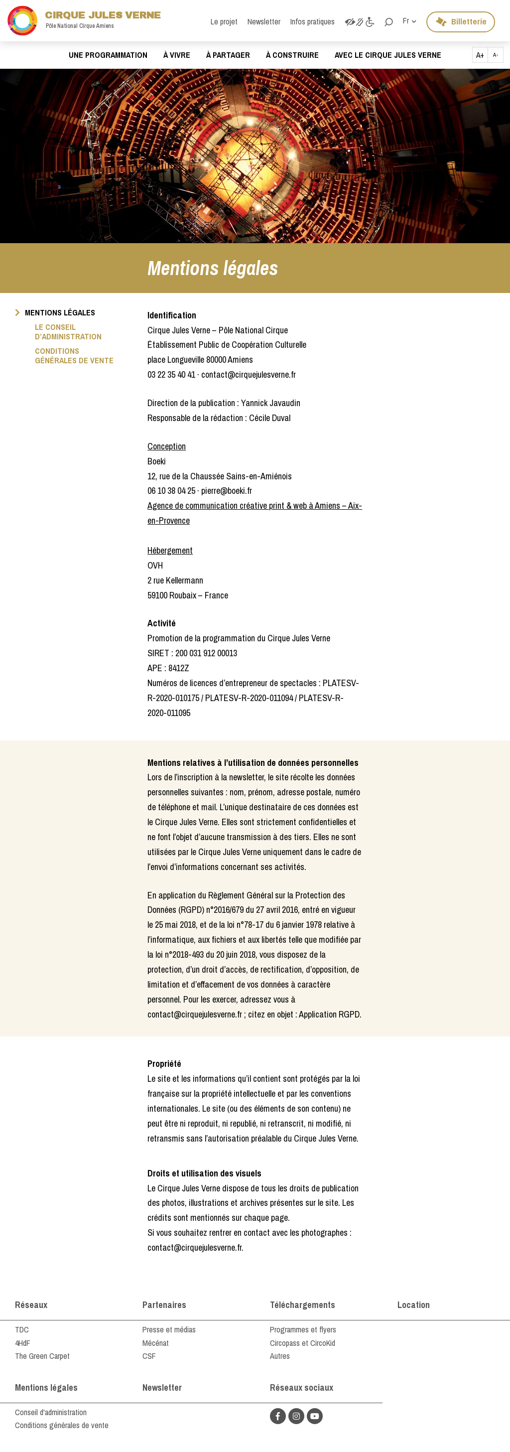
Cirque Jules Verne (84, 20)
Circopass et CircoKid (302, 1342)
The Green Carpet (42, 1355)
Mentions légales (46, 1387)
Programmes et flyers (303, 1329)
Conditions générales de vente (62, 1425)
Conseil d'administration (51, 1412)
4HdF (22, 1342)
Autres (280, 1355)
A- (496, 54)
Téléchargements (302, 1305)
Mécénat (155, 1342)
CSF (149, 1355)
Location (413, 1305)
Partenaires (164, 1305)
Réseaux (31, 1305)
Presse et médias (169, 1329)
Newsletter (162, 1387)
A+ (480, 54)
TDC (22, 1329)
